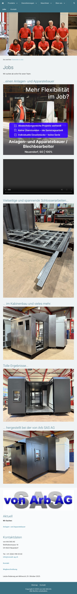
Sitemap (34, 585)
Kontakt (6, 563)
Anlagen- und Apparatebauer (14, 527)
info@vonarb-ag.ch (10, 557)
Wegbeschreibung (10, 569)
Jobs (21, 60)
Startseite (15, 60)
